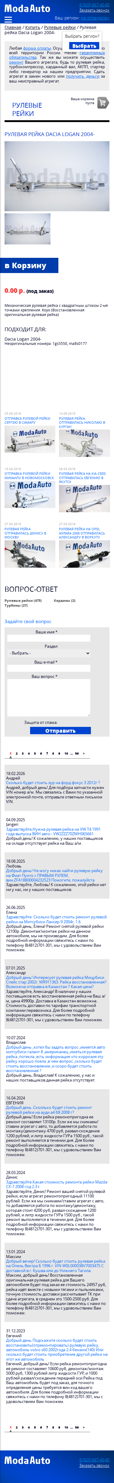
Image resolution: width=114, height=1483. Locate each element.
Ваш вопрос (44, 676)
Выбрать (84, 45)
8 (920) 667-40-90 (94, 5)
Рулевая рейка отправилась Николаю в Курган (82, 422)
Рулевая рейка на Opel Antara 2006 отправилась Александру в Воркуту (82, 533)
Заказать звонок (94, 10)
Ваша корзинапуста (82, 100)
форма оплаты (37, 48)
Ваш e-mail (45, 662)
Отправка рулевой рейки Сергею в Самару (27, 420)
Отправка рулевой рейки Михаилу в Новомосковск (29, 475)
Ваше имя (46, 632)
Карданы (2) (64, 600)
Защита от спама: (40, 722)
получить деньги (82, 76)
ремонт (16, 62)
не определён (95, 18)
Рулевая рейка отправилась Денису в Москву (25, 533)
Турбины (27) (16, 605)
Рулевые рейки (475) (23, 600)
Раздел (51, 646)
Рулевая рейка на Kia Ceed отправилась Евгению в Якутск (82, 477)
